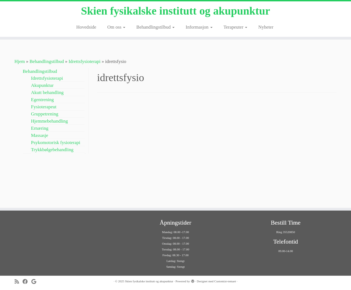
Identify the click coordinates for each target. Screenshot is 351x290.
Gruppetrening (44, 114)
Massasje (39, 135)
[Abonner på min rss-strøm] (19, 281)
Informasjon (199, 27)
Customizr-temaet (225, 281)
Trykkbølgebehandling (52, 149)
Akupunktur (42, 85)
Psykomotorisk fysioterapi (55, 142)
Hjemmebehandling (49, 121)
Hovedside (86, 27)
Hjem (20, 61)
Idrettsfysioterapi (84, 61)
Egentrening (42, 99)
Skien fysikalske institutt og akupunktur (175, 11)
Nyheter (265, 27)
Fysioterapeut (44, 106)
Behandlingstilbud (155, 27)
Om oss (116, 27)
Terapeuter (235, 27)
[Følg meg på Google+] (35, 281)
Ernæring (39, 128)
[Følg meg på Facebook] (27, 281)
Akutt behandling (47, 92)
